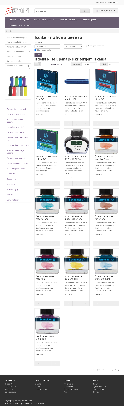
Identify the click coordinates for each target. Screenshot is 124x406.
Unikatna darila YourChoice (17, 163)
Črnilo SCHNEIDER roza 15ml (45, 277)
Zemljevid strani (13, 200)
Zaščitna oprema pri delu (17, 168)
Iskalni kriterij (39, 42)
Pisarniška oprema (19, 56)
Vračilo (37, 386)
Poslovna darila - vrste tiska (18, 145)
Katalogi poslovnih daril (16, 114)
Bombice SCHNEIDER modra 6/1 (76, 97)
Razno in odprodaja (89, 20)
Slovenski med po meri (16, 158)
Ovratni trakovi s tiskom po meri (17, 138)
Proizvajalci (68, 384)
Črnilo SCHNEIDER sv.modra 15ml (104, 277)
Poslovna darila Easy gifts (20, 20)
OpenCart (16, 401)
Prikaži (104, 64)
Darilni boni (68, 386)
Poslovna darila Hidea (69, 20)
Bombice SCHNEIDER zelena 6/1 (46, 157)
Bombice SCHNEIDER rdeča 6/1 (105, 97)
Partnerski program (71, 389)
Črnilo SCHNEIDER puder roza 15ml (74, 217)
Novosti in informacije (15, 132)
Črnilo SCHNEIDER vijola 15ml (45, 337)
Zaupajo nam (12, 179)
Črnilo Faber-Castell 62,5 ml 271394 (75, 157)
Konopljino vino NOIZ (15, 127)
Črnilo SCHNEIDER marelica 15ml (104, 157)
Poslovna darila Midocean (45, 20)
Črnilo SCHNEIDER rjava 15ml (104, 217)
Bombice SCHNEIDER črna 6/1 (46, 97)
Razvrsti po (76, 64)
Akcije (66, 392)
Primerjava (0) (56, 64)
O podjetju (11, 174)
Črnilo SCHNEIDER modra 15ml (45, 217)
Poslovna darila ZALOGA (19, 47)
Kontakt (10, 194)
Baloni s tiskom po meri (16, 109)
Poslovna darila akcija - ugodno (16, 151)
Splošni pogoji (12, 189)
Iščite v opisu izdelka (43, 50)
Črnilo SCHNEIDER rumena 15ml (74, 277)
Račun (95, 384)
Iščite (11, 31)
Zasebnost (11, 184)
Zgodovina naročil (100, 386)
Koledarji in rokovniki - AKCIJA (21, 25)
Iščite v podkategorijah (95, 46)
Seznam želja (98, 389)
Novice (96, 392)
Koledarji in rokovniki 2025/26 (15, 120)
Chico (30, 401)
